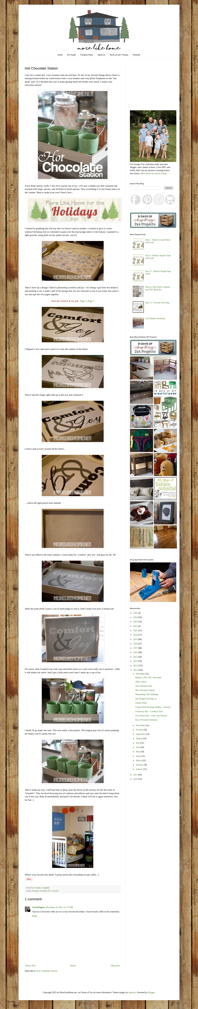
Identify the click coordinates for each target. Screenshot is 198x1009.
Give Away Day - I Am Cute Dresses (151, 715)
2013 (135, 665)
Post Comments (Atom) (47, 971)
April (138, 756)
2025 (135, 613)
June (138, 747)
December (140, 674)
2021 (135, 630)
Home (60, 55)
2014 (135, 661)
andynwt (132, 992)
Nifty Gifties (140, 682)
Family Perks (141, 703)
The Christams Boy (143, 686)
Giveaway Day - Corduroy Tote (149, 711)
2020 (135, 635)
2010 (135, 779)
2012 (135, 670)
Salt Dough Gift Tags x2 (145, 699)
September (141, 734)
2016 (135, 652)
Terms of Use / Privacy (119, 55)
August (139, 738)
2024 (135, 617)
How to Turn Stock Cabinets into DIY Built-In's (157, 288)
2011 (135, 775)
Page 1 (83, 301)
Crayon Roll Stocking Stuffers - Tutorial (152, 707)
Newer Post (31, 965)
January (139, 769)
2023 (135, 622)
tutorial (55, 891)
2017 (135, 648)
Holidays (35, 891)
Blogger (151, 992)
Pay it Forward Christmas (146, 720)
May (138, 751)
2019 (135, 639)
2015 (135, 657)
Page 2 (91, 301)
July (138, 743)
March (139, 760)
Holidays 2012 (46, 891)
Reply (34, 916)
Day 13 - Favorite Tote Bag (157, 302)
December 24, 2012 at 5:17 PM (59, 907)
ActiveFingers (38, 907)
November (141, 725)
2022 (135, 626)
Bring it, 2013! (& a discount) (148, 677)
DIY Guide (71, 55)
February (140, 765)
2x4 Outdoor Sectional (155, 318)
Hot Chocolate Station (145, 690)
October (139, 730)
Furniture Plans (86, 55)
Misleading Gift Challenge (146, 694)
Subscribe (10, 1001)
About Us (101, 55)
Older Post (115, 965)
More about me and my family (154, 173)
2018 (135, 644)
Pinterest (136, 55)
